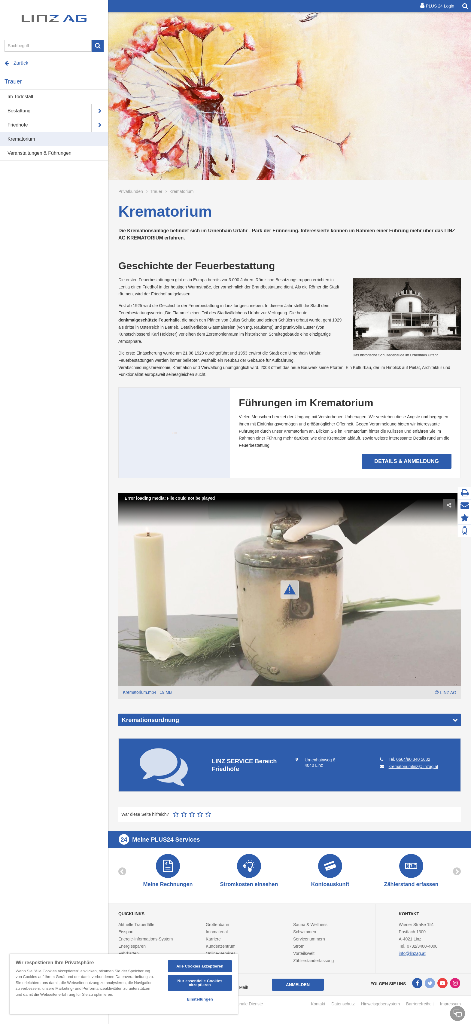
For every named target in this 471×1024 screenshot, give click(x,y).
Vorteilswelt (304, 953)
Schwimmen (304, 931)
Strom (298, 946)
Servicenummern (309, 939)
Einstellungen (200, 999)
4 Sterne (200, 814)
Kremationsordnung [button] (150, 720)
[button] (289, 589)
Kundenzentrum (220, 946)
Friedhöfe (18, 124)
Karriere (213, 939)
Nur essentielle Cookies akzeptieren (200, 983)
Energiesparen (132, 946)
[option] (289, 96)
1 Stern (176, 814)
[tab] (289, 720)
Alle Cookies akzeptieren (199, 966)
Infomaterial (217, 931)
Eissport (126, 931)
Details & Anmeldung (336, 112)
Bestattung (19, 110)
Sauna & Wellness (310, 924)
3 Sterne (192, 814)
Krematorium (21, 139)
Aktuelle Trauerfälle (136, 924)
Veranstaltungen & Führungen (39, 153)
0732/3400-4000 (422, 946)
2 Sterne (184, 814)
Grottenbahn (217, 924)
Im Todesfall (20, 96)
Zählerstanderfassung (313, 960)
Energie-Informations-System (145, 939)
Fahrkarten (128, 953)
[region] (124, 984)
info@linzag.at (412, 953)
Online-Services (220, 953)
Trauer (13, 81)
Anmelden (298, 984)
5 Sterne (208, 814)
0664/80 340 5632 (413, 759)
